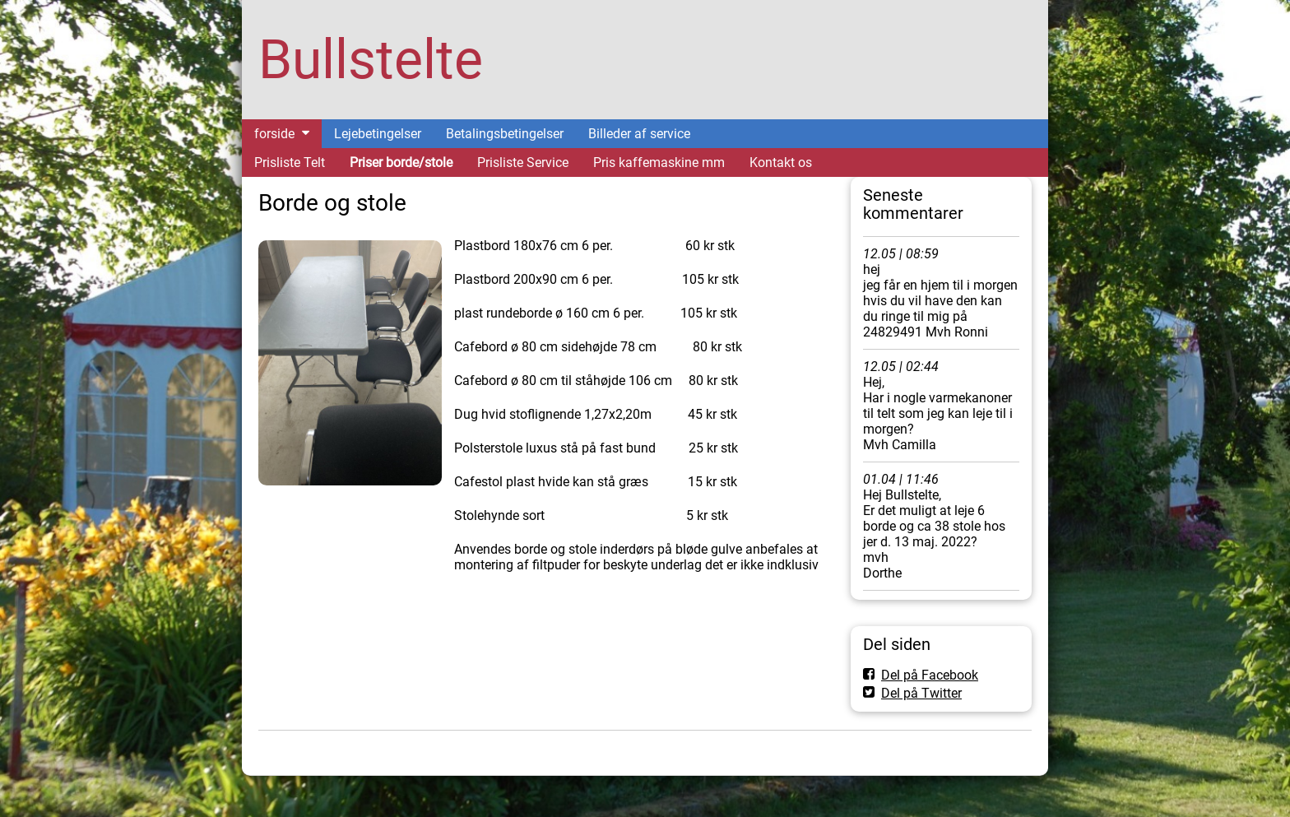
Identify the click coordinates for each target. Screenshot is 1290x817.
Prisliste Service (522, 162)
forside (274, 134)
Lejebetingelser (377, 134)
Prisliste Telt (289, 162)
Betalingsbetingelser (505, 134)
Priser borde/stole (401, 162)
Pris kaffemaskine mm (659, 162)
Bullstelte (370, 59)
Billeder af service (639, 134)
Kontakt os (780, 162)
